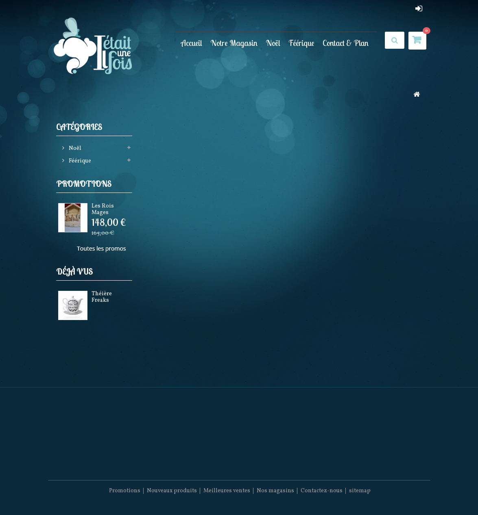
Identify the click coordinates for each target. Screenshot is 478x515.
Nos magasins (275, 491)
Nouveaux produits (172, 491)
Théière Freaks (102, 297)
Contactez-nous (322, 491)
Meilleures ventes (226, 491)
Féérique (301, 43)
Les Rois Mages (103, 209)
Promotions (83, 184)
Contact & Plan (346, 43)
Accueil (191, 43)
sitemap (360, 491)
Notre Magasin (234, 43)
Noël (273, 43)
